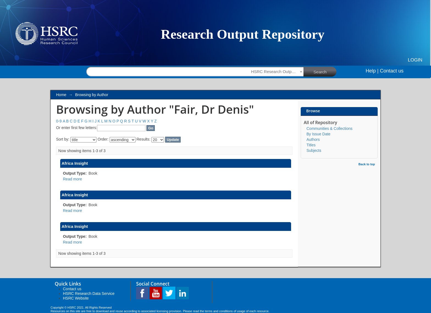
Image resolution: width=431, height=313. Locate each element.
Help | (372, 71)
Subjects (313, 150)
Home (61, 95)
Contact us (392, 71)
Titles (311, 145)
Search (325, 71)
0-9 (59, 121)
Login (415, 60)
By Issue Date (318, 134)
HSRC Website (76, 298)
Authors (313, 139)
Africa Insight (75, 163)
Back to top (366, 164)
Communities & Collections (329, 128)
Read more (72, 179)
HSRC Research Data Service (89, 293)
